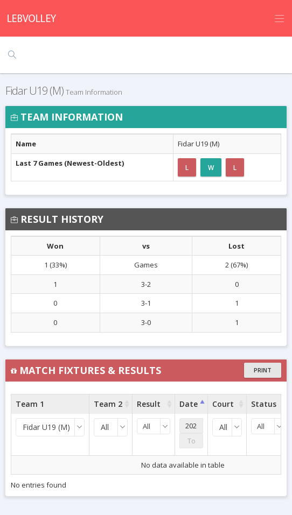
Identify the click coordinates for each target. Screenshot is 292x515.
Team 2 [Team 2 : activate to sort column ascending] (108, 404)
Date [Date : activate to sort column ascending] (188, 404)
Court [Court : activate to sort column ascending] (223, 404)
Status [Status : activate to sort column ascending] (263, 404)
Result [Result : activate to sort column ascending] (149, 404)
